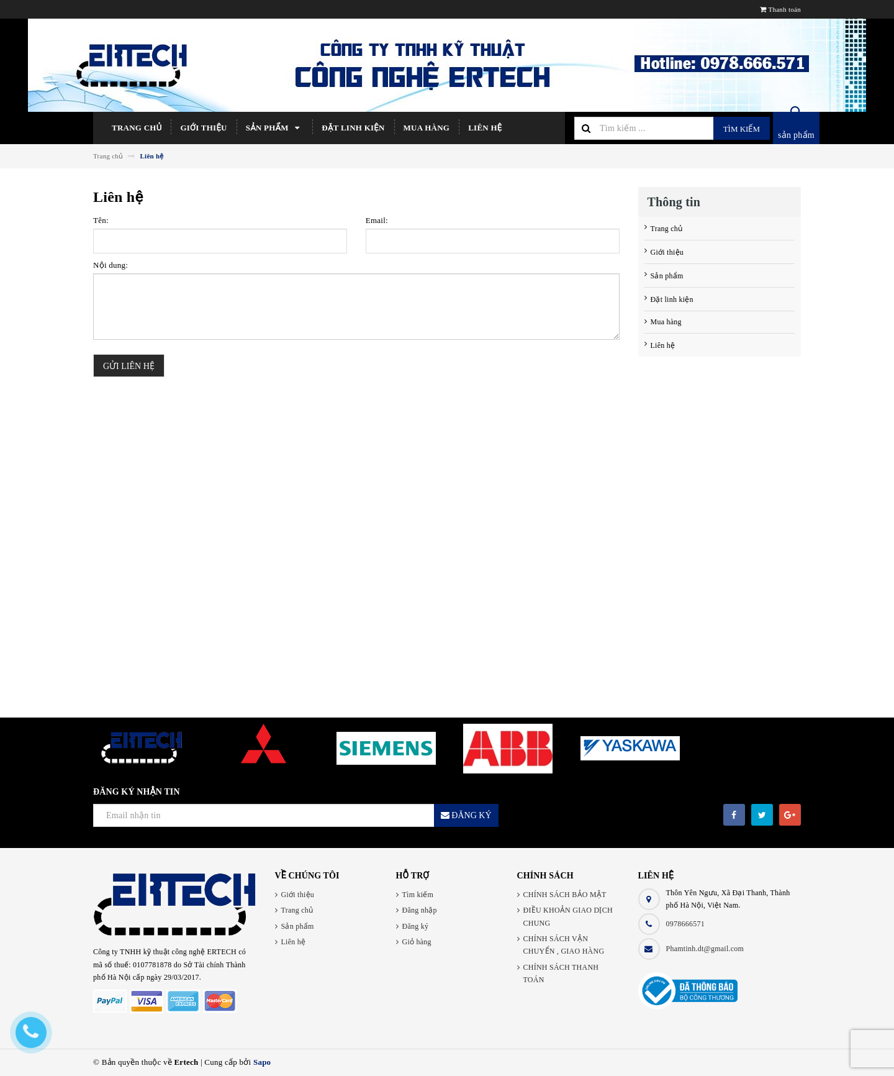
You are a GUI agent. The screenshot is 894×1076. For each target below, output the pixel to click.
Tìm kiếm (741, 129)
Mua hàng (427, 127)
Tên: (101, 220)
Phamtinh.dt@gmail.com (705, 948)
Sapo (262, 1062)
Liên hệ (485, 127)
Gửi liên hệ (129, 366)
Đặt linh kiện (353, 127)
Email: (377, 220)
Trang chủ (136, 127)
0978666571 (685, 923)
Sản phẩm (275, 128)
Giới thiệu (203, 127)
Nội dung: (110, 265)
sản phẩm (796, 135)
